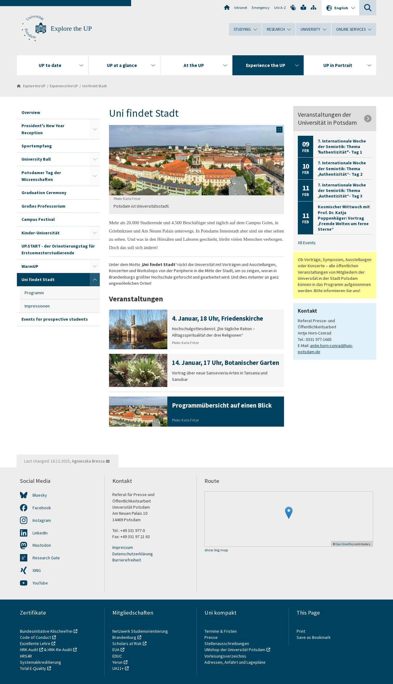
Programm (34, 292)
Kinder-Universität (40, 233)
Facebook (42, 507)
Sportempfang (36, 146)
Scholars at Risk (127, 643)
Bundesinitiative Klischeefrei (46, 631)
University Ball (36, 159)
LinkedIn (40, 533)
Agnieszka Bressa (88, 461)
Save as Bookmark (314, 637)
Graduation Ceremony (43, 192)
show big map (216, 550)
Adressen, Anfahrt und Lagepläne (235, 662)
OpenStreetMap (345, 544)
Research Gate (46, 558)
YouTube (40, 583)
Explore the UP (71, 28)
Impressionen (37, 306)
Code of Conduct (35, 637)
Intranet (240, 7)
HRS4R (26, 656)
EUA (115, 649)
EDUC (117, 656)
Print (301, 631)
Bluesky (40, 495)
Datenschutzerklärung (132, 554)
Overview (30, 112)
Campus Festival (38, 219)
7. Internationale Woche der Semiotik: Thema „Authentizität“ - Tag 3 (342, 190)
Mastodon (42, 545)
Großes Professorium (43, 206)
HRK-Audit (29, 649)
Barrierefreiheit (126, 560)
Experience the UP (64, 86)
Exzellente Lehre (35, 643)
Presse (211, 637)
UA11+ (118, 668)
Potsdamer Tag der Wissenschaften (41, 176)
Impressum (122, 547)
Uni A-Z (280, 7)
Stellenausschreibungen (226, 643)
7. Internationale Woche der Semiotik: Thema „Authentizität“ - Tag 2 (342, 168)
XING (37, 570)
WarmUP (29, 266)
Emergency (261, 7)
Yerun (117, 662)
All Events (307, 242)
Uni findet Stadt (94, 86)
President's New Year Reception (42, 129)
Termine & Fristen (221, 631)
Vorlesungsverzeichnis (225, 656)
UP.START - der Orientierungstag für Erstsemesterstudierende (58, 249)
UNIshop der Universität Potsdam (234, 649)
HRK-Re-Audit (60, 649)
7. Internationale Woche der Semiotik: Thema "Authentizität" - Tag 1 (342, 146)
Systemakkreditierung (40, 662)
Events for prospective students (54, 319)
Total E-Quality (33, 668)
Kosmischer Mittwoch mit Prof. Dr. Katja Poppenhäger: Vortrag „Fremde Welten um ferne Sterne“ (344, 218)
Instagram (42, 520)
